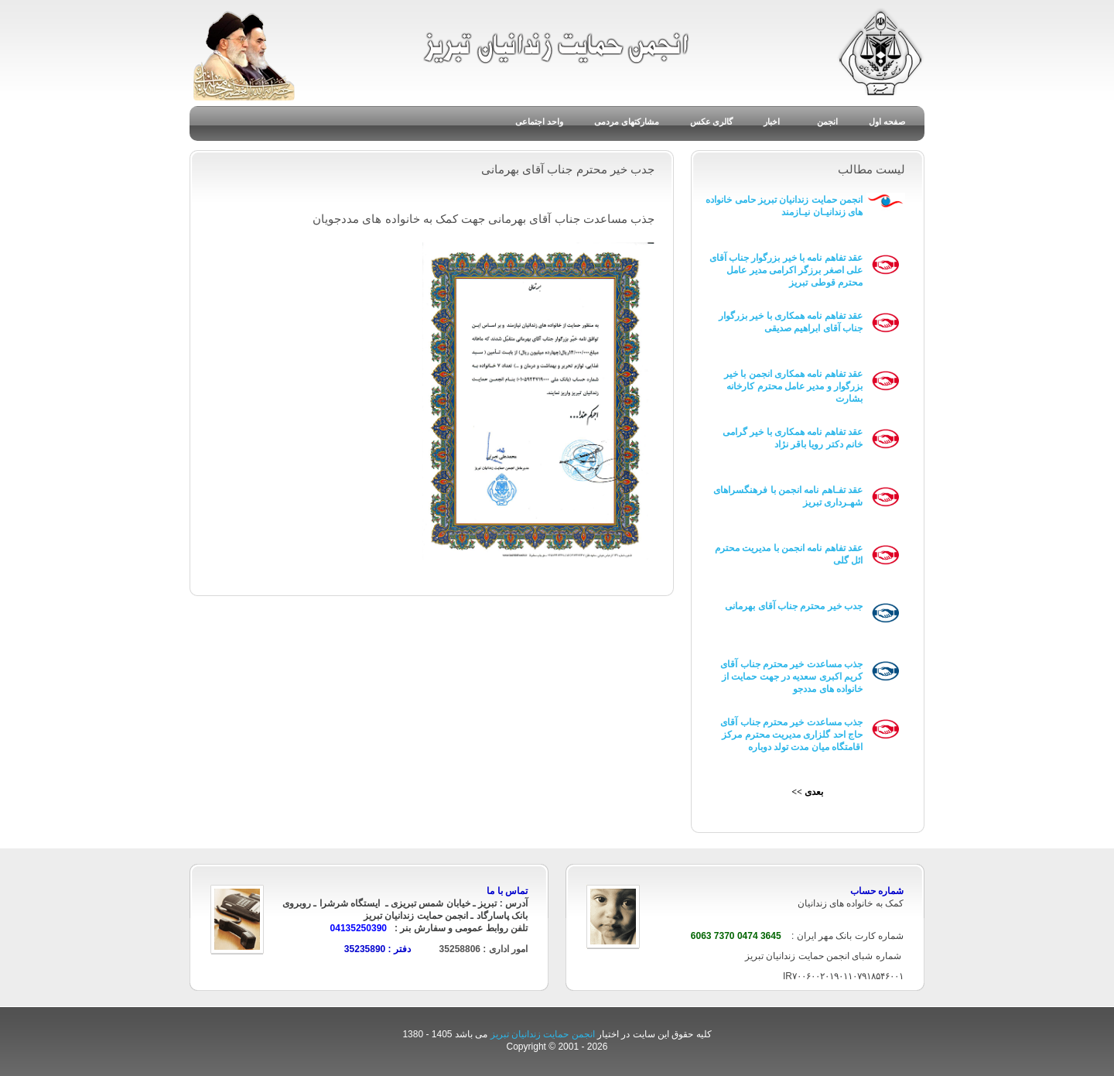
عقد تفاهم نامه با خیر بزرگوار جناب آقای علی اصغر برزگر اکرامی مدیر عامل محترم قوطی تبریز (786, 270)
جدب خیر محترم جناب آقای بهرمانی (794, 606)
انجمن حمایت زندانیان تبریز (543, 1034)
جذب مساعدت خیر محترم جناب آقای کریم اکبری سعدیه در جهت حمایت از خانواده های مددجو (791, 676)
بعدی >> (807, 791)
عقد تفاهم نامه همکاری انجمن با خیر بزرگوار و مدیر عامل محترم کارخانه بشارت (793, 386)
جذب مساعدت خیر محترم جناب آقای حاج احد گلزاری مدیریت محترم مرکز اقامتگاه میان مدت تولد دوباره (791, 734)
